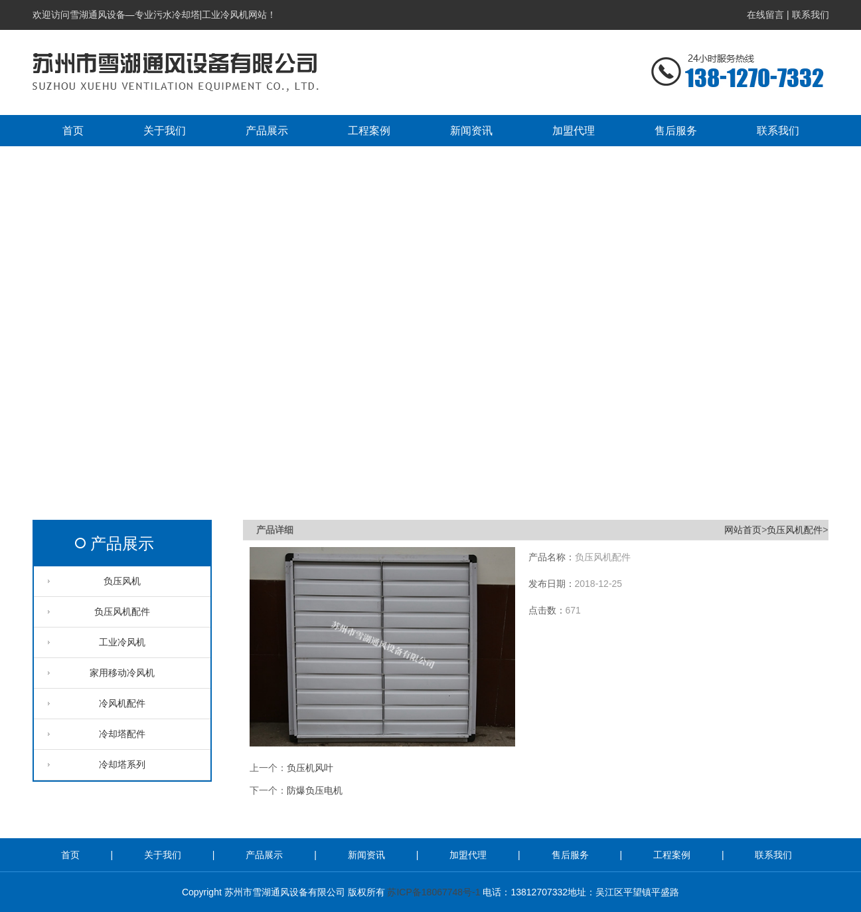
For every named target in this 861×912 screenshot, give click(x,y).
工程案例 (673, 855)
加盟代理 (469, 855)
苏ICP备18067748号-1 (433, 892)
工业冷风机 (122, 642)
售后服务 (571, 855)
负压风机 (122, 581)
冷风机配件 (122, 703)
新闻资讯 (368, 855)
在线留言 (765, 14)
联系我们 (810, 14)
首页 (71, 855)
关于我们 (164, 855)
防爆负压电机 (315, 790)
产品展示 (122, 543)
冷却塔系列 (122, 764)
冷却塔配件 (122, 734)
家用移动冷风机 (122, 672)
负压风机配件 (122, 611)
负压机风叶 (310, 767)
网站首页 (742, 529)
